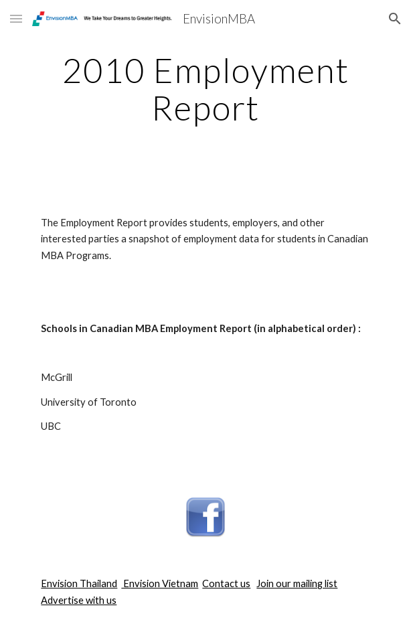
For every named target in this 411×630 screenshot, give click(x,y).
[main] (205, 88)
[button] (16, 18)
